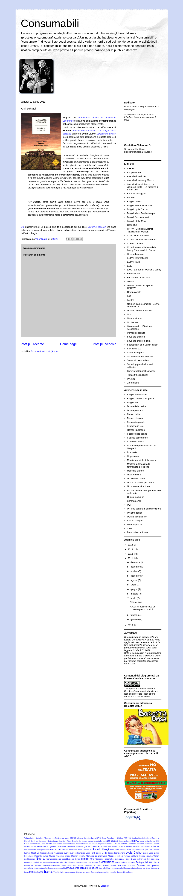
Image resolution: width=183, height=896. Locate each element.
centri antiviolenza (147, 841)
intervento (73, 850)
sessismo (53, 868)
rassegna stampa (33, 865)
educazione (122, 844)
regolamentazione (51, 865)
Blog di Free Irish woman (140, 205)
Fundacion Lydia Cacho (139, 277)
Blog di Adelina (134, 201)
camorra (91, 841)
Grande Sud (105, 847)
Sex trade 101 (134, 348)
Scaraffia (131, 865)
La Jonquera (42, 853)
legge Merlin (101, 853)
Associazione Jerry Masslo (140, 180)
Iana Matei (145, 847)
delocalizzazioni (81, 844)
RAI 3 (156, 862)
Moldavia (134, 856)
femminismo (43, 846)
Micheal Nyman (123, 856)
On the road (133, 322)
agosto (134, 580)
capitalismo (100, 841)
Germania (61, 846)
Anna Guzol (107, 838)
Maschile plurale (135, 470)
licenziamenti (119, 853)
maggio (134, 593)
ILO (129, 296)
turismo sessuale (67, 872)
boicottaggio (53, 841)
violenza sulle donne (113, 872)
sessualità (61, 868)
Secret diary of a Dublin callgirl (142, 344)
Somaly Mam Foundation (140, 356)
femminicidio (30, 846)
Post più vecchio (104, 344)
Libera (110, 853)
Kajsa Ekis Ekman (151, 850)
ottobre (134, 571)
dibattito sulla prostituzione (100, 844)
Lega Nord (90, 853)
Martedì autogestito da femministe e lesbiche (138, 465)
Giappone (71, 847)
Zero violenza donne (137, 532)
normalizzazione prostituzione (60, 859)
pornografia (47, 862)
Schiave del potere (148, 865)
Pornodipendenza (136, 332)
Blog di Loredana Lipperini (140, 398)
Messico (112, 856)
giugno (134, 589)
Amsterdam (89, 838)
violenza (101, 872)
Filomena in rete (135, 426)
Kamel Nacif (30, 853)
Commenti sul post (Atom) (44, 351)
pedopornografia (31, 862)
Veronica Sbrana (90, 872)
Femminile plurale (136, 422)
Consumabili (50, 23)
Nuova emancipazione (138, 486)
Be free (131, 197)
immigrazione (42, 850)
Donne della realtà (136, 406)
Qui (22, 227)
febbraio (135, 615)
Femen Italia (133, 414)
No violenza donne (136, 478)
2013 (131, 549)
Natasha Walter (152, 856)
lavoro (66, 853)
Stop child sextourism (138, 360)
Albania (80, 838)
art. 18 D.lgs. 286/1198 (122, 838)
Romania (122, 865)
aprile (133, 598)
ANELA (98, 838)
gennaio (134, 619)
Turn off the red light (137, 375)
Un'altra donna (134, 512)
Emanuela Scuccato (136, 844)
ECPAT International (137, 258)
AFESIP (131, 168)
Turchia (56, 872)
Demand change (135, 254)
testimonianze (36, 872)
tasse (26, 872)
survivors (146, 868)
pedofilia (155, 859)
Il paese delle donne (137, 437)
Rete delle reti (69, 865)
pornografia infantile (62, 862)
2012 (131, 553)
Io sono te (132, 452)
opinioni (85, 858)
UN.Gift (131, 378)
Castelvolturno (124, 841)
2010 (131, 625)
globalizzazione (92, 846)
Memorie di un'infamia (96, 856)
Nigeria (40, 858)
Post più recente (32, 344)
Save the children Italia (138, 340)
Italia (112, 850)
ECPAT (114, 844)
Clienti (27, 844)
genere (53, 847)
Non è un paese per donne (140, 482)
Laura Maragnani (55, 853)
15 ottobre (39, 838)
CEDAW (135, 841)
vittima (125, 872)
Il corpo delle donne (137, 433)
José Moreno (137, 850)
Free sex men (134, 273)
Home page (68, 344)
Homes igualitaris (136, 430)
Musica (142, 856)
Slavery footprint (135, 352)
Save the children (136, 336)
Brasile (75, 841)
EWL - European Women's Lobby (144, 269)
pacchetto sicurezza (114, 859)
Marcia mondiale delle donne (141, 460)
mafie (145, 853)
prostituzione (106, 862)
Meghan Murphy (78, 856)
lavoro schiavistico (77, 853)
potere (74, 862)
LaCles (130, 300)
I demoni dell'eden (132, 847)
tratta (48, 871)
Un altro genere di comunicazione (144, 508)
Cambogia (83, 841)
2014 (131, 544)
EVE (129, 265)
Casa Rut (132, 225)
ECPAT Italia (133, 262)
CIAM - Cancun (135, 243)
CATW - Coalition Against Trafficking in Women (140, 230)
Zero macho (133, 382)
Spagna (126, 868)
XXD (129, 528)
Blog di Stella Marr (136, 221)
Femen (156, 844)
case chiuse (111, 841)
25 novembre (49, 838)
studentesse (136, 868)
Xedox (130, 872)
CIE (157, 841)
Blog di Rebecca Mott (138, 217)
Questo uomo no (135, 497)
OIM (129, 314)
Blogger (104, 885)
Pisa (40, 862)
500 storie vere (62, 838)
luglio (133, 584)
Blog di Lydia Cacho (137, 209)
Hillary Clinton (117, 847)
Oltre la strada (134, 318)
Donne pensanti (135, 410)
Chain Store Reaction (138, 235)
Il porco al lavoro (135, 441)
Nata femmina (134, 474)
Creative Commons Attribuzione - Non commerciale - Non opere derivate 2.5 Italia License (141, 694)
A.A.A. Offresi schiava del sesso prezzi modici (143, 608)
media (67, 856)
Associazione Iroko (136, 176)
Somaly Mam (105, 868)
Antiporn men (134, 172)
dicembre (135, 562)
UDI (129, 504)
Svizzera (155, 868)
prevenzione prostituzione (87, 862)
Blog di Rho (133, 402)
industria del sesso (58, 849)
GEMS (130, 281)
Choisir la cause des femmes (142, 239)
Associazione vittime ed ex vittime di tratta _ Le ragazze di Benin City (142, 187)
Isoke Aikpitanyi (99, 849)
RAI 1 (151, 862)
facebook (148, 844)
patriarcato (141, 859)
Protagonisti (142, 862)
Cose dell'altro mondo (50, 844)
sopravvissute (117, 868)
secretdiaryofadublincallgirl (36, 868)
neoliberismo (29, 859)
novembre (135, 566)
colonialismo (35, 844)
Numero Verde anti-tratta (139, 310)
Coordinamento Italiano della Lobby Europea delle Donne (141, 248)
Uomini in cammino (137, 516)
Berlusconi (43, 841)
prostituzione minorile (125, 862)
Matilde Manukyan (57, 856)
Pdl (148, 859)
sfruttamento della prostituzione (82, 868)
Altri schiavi (136, 602)
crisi (60, 844)
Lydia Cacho (133, 852)
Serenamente (134, 501)
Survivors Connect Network (141, 371)
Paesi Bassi (130, 859)
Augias (135, 838)
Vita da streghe (135, 520)
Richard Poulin (101, 865)
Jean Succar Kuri (122, 849)
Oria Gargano (96, 859)
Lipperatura (133, 456)
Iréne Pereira (83, 850)
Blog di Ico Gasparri (137, 394)
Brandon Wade (65, 841)
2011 (131, 558)
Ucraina (79, 872)
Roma (113, 865)
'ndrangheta (29, 838)
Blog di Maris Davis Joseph (141, 213)
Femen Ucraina (135, 418)
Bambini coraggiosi (137, 193)
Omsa (77, 859)
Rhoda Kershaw (85, 865)
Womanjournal (134, 524)
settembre (135, 575)
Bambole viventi (145, 838)
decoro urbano (69, 844)
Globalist (79, 847)
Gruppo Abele (134, 292)
